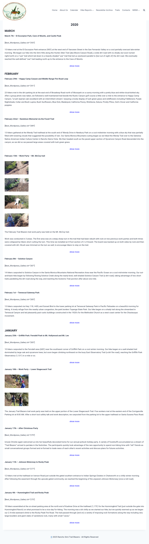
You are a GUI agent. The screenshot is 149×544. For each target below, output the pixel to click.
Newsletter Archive (104, 10)
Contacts (126, 10)
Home (54, 10)
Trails (117, 10)
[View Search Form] (144, 10)
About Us (64, 10)
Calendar (74, 10)
